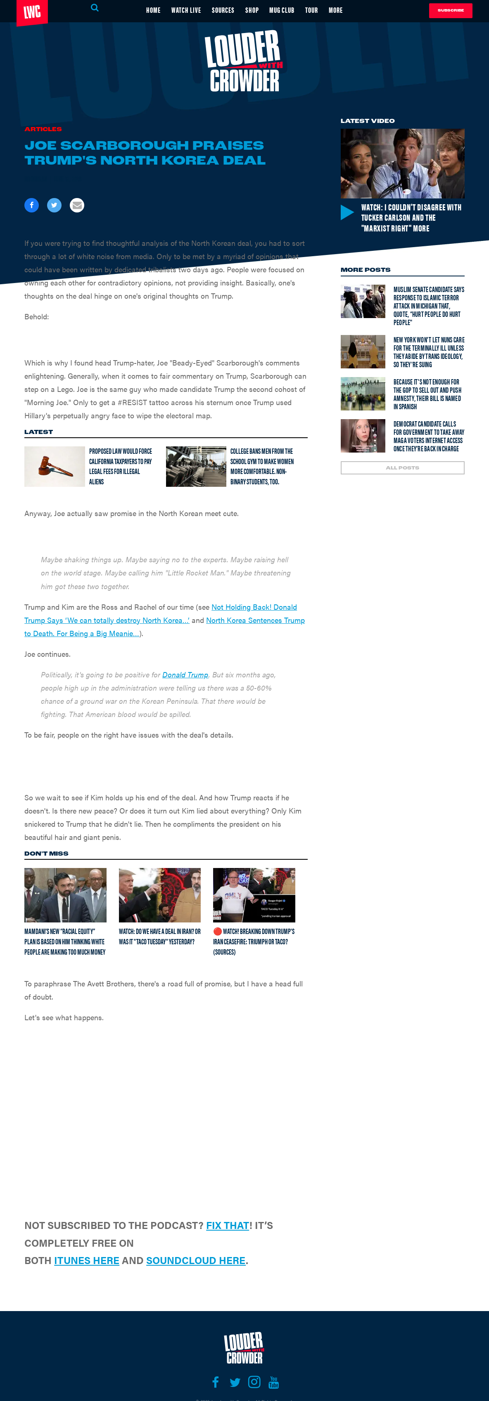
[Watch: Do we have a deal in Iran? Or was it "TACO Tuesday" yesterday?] (160, 895)
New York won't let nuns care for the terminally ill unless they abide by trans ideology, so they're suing (429, 351)
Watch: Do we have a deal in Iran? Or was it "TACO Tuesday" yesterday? (160, 936)
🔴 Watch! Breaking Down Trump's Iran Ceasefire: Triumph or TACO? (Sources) (253, 941)
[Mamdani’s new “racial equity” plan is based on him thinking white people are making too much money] (65, 895)
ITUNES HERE (86, 1260)
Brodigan (35, 179)
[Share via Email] (77, 205)
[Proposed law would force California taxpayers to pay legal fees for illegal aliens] (54, 466)
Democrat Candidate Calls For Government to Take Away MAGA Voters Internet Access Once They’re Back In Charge (429, 435)
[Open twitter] (235, 1382)
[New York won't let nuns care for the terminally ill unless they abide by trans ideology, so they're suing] (363, 351)
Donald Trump (185, 674)
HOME (153, 10)
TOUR (312, 10)
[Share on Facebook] (31, 205)
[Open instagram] (254, 1382)
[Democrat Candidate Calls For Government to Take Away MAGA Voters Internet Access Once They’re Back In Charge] (363, 436)
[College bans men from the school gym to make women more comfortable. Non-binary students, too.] (196, 466)
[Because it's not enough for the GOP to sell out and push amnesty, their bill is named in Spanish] (363, 393)
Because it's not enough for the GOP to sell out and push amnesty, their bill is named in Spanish (427, 393)
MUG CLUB (282, 10)
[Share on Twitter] (54, 205)
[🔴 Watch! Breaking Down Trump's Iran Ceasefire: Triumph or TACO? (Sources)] (254, 895)
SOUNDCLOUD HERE (196, 1260)
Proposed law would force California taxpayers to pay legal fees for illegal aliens (120, 466)
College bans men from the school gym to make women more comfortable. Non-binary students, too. (262, 466)
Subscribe (451, 10)
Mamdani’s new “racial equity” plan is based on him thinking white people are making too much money (64, 941)
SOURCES (223, 10)
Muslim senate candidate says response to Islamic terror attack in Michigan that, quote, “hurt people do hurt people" (429, 305)
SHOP (252, 10)
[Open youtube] (273, 1382)
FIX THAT (227, 1225)
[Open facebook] (215, 1382)
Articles (43, 130)
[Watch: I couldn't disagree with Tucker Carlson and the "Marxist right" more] (403, 163)
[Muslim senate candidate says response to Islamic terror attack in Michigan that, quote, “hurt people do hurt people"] (363, 301)
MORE (336, 10)
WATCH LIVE (186, 10)
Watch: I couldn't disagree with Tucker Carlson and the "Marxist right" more (411, 217)
